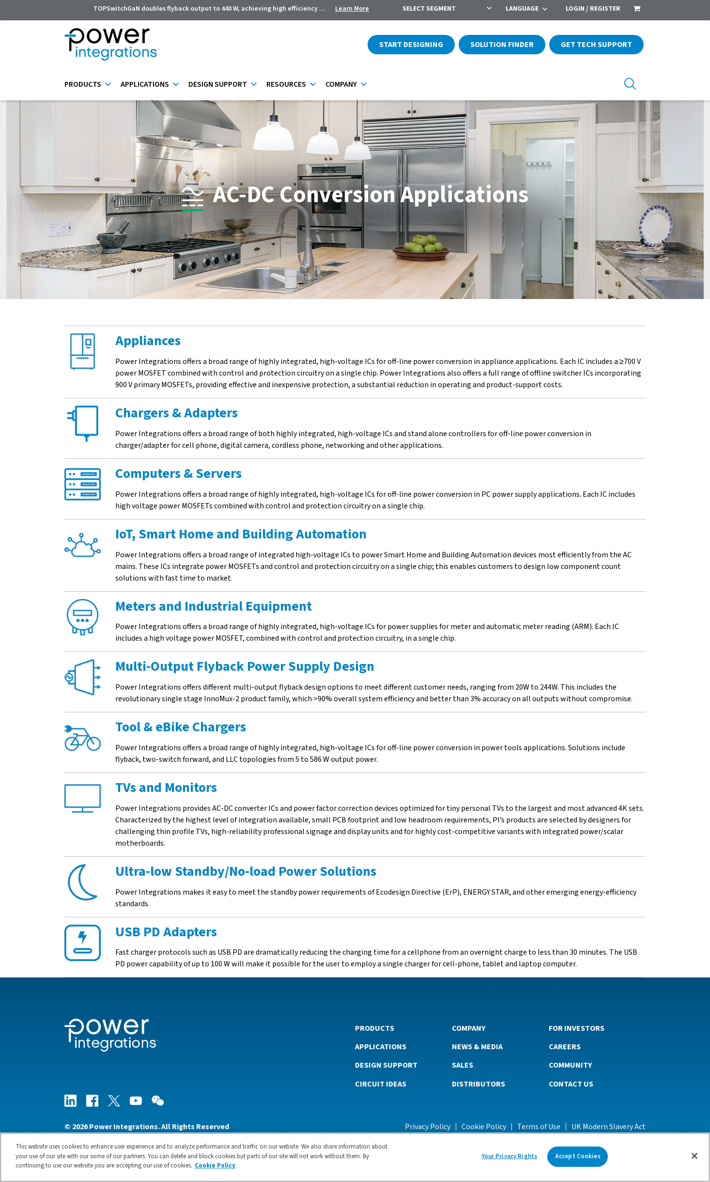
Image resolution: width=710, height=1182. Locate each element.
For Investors (576, 1028)
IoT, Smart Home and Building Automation (241, 534)
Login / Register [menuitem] (593, 8)
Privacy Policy (427, 1126)
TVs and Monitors (166, 787)
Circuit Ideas (380, 1084)
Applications (145, 84)
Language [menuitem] (522, 8)
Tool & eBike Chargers (180, 727)
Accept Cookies (578, 1156)
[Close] (694, 1155)
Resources (286, 84)
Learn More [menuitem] (352, 8)
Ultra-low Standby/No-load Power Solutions (245, 871)
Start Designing (411, 44)
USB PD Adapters (166, 932)
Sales (462, 1065)
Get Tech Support (596, 44)
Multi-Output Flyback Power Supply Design (244, 666)
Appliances (148, 340)
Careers (565, 1046)
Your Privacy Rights (509, 1156)
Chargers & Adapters (176, 413)
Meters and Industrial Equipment (213, 606)
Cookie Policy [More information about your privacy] (215, 1165)
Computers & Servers (178, 473)
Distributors (478, 1084)
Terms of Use (538, 1126)
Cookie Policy (484, 1126)
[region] (355, 1157)
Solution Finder (502, 44)
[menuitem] (637, 9)
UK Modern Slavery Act (608, 1126)
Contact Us (571, 1084)
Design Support (217, 84)
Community (570, 1065)
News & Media (477, 1046)
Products (82, 84)
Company (341, 84)
